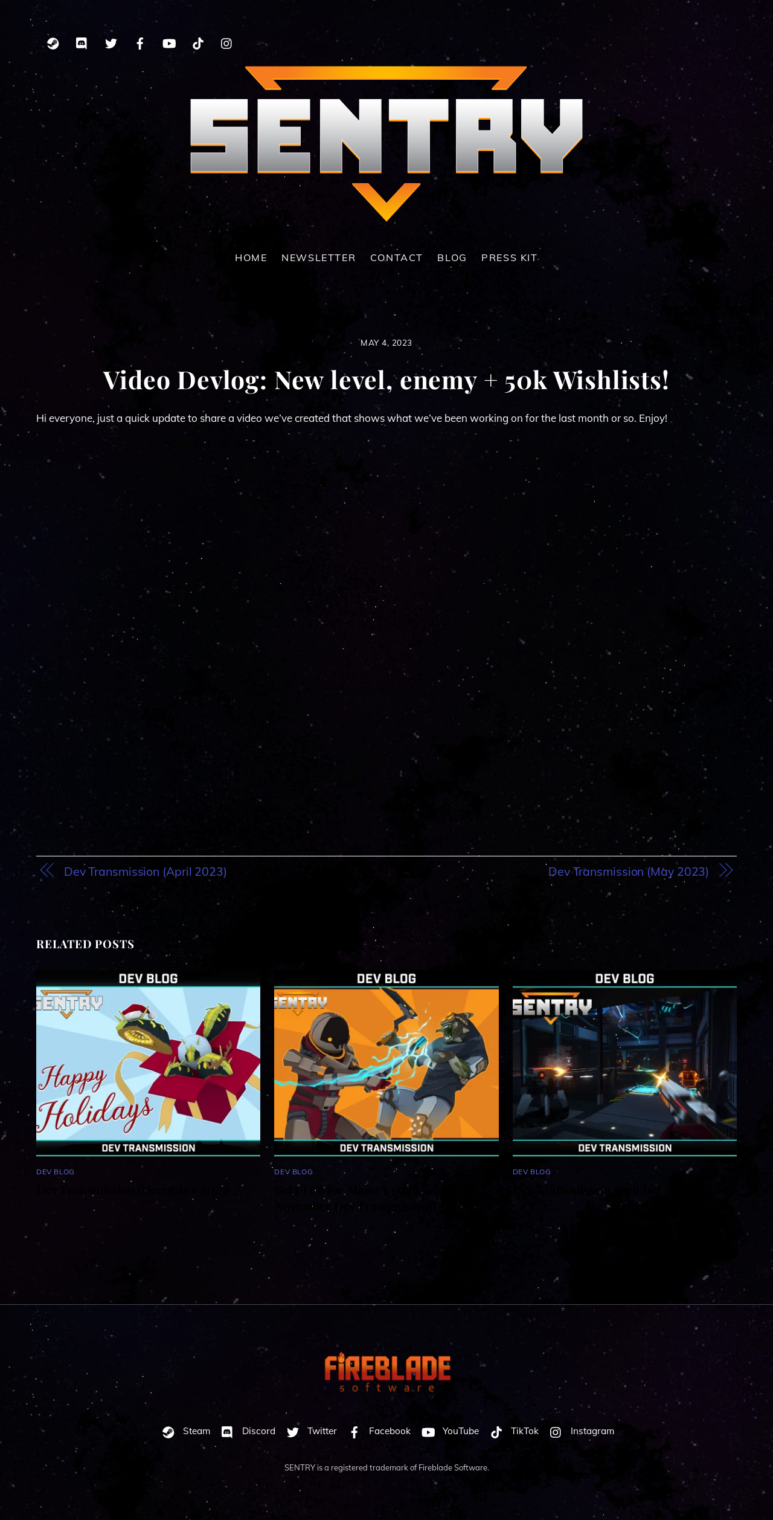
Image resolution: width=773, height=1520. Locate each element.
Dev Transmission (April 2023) (145, 871)
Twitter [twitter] (309, 1431)
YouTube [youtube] (447, 1431)
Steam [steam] (183, 1431)
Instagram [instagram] (579, 1431)
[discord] (82, 41)
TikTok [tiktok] (511, 1431)
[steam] (53, 41)
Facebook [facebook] (376, 1431)
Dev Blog (55, 1171)
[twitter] (111, 41)
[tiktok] (198, 41)
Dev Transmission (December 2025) (132, 1189)
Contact (396, 257)
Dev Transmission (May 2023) (628, 871)
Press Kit (509, 257)
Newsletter (318, 257)
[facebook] (140, 41)
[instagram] (227, 41)
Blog (452, 257)
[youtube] (169, 41)
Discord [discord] (245, 1431)
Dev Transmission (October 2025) (603, 1189)
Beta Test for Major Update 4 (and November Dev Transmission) (366, 1197)
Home (251, 257)
